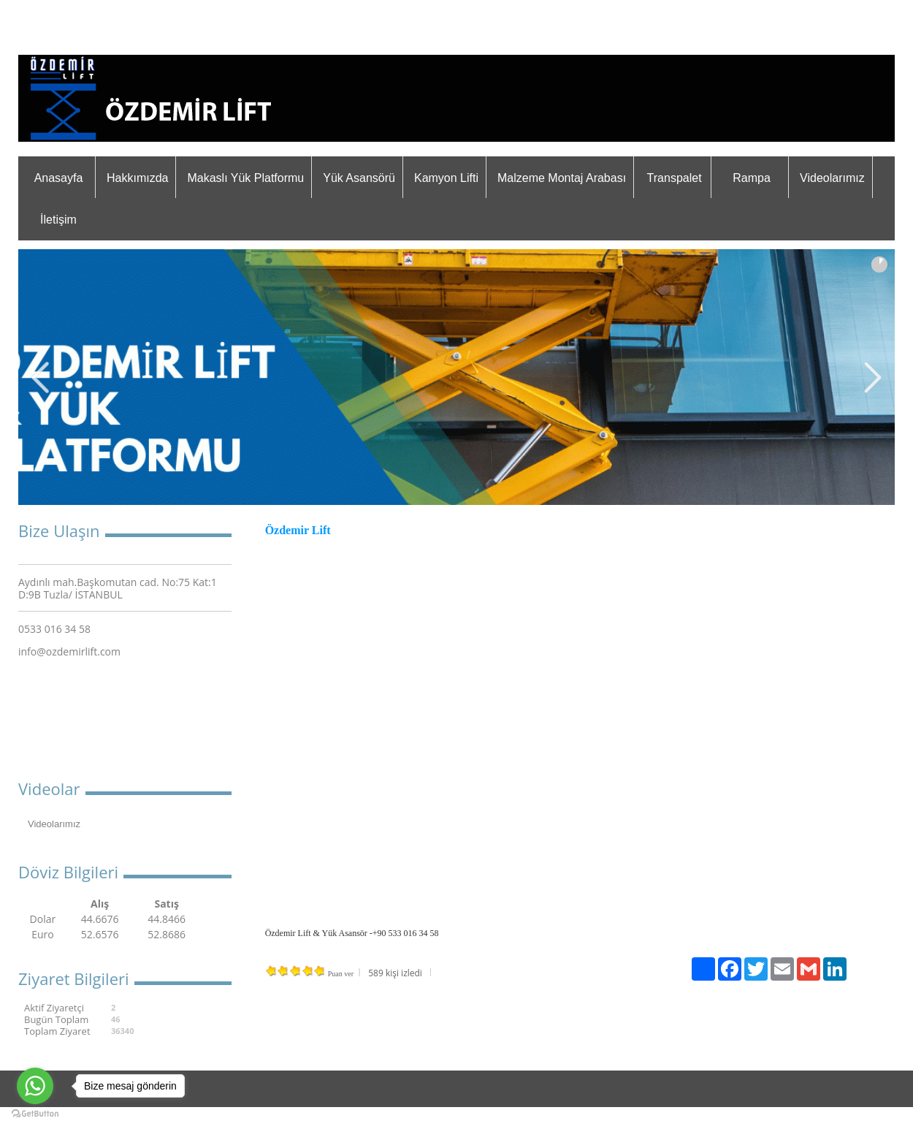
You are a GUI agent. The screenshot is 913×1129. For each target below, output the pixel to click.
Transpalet (674, 178)
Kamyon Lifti (446, 178)
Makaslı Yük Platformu (245, 178)
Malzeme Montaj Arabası (561, 178)
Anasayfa (58, 178)
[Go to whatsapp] (35, 1086)
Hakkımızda (137, 178)
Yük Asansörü (359, 178)
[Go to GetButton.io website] (35, 1114)
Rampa (752, 178)
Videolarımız (832, 178)
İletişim (58, 219)
